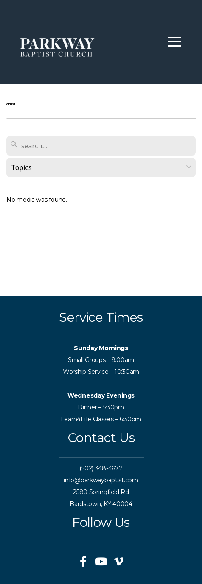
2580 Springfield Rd (101, 492)
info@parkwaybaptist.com (101, 480)
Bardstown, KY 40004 (101, 504)
